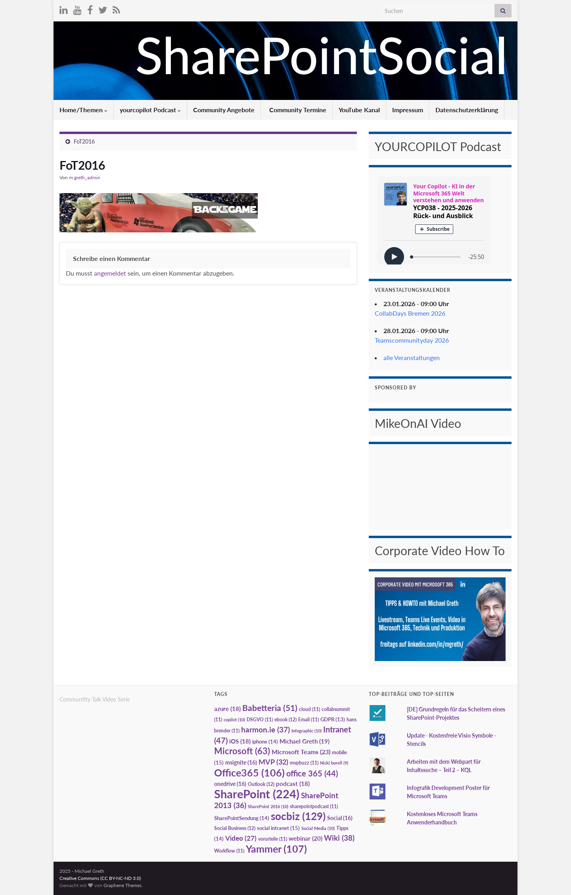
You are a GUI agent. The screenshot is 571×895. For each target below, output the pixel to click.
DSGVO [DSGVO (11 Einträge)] (260, 720)
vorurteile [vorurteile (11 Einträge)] (272, 839)
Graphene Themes (122, 885)
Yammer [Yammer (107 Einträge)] (276, 849)
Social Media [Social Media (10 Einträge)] (318, 828)
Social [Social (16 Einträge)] (340, 818)
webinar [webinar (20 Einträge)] (305, 838)
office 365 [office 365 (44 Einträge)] (312, 773)
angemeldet (110, 273)
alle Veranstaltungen (411, 357)
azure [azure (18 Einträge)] (227, 708)
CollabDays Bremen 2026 (410, 313)
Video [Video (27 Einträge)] (241, 838)
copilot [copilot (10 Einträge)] (234, 719)
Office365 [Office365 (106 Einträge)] (249, 772)
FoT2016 (84, 141)
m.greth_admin (84, 177)
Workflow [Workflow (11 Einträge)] (229, 851)
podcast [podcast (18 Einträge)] (293, 783)
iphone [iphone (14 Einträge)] (265, 741)
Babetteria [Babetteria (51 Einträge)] (269, 708)
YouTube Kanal (359, 109)
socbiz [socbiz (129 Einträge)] (298, 816)
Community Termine (297, 109)
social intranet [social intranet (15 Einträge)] (278, 828)
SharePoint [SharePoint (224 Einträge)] (256, 794)
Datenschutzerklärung (466, 109)
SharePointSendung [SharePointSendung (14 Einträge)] (241, 818)
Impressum (407, 109)
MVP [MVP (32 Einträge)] (273, 761)
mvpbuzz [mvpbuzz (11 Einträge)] (304, 763)
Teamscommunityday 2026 (412, 340)
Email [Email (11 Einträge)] (308, 720)
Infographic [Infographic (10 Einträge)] (306, 730)
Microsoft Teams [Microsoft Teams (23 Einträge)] (301, 751)
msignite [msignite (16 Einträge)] (241, 762)
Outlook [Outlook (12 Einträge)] (261, 784)
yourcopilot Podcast (150, 109)
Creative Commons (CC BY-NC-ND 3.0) (100, 878)
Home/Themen (83, 109)
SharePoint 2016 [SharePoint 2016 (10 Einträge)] (268, 806)
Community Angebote (224, 109)
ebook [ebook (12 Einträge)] (285, 720)
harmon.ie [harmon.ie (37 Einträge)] (265, 729)
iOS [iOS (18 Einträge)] (240, 741)
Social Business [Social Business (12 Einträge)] (234, 828)
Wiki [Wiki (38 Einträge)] (339, 837)
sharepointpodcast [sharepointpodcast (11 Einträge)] (314, 806)
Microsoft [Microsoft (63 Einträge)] (242, 751)
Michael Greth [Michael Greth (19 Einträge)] (305, 741)
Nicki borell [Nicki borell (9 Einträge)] (334, 762)
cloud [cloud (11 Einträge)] (309, 709)
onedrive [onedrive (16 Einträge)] (230, 783)
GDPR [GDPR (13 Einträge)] (332, 719)
